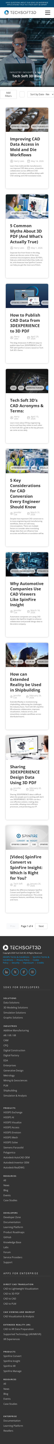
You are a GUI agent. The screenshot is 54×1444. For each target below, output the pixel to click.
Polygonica (9, 1152)
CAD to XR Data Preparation (18, 1329)
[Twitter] (15, 972)
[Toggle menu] (47, 12)
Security (15, 962)
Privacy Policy (23, 960)
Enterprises (9, 1065)
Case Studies (10, 1200)
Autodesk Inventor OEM (16, 1162)
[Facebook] (23, 972)
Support (7, 1262)
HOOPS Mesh (10, 1137)
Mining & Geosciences (15, 1080)
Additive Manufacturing (16, 1030)
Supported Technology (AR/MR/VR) (22, 1334)
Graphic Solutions (13, 1017)
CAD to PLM (9, 1303)
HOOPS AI (8, 1117)
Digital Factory (11, 1055)
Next (41, 926)
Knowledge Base (12, 1242)
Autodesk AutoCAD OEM (16, 1157)
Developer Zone (12, 1217)
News (6, 1185)
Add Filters (8, 94)
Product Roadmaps (13, 1232)
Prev (12, 926)
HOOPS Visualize (12, 1122)
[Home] (20, 14)
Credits (40, 962)
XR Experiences (11, 1339)
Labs (5, 1247)
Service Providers (12, 1257)
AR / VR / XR (9, 1035)
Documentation (12, 1222)
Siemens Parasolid (13, 1147)
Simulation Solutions (14, 1012)
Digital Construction (14, 1050)
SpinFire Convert (12, 1356)
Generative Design (13, 1070)
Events (7, 1195)
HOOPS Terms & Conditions (16, 957)
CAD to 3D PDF (11, 1293)
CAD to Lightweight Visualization (20, 1288)
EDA (5, 1060)
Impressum (28, 962)
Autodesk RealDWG (13, 1167)
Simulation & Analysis (15, 1095)
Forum (7, 1252)
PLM (5, 1085)
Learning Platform (13, 1227)
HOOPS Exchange (12, 1112)
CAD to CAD (9, 1298)
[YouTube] (32, 972)
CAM (5, 1040)
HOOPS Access (11, 1127)
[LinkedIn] (6, 972)
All (4, 1180)
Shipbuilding (10, 1090)
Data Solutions (11, 1002)
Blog (5, 1190)
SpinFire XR (9, 1366)
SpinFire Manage (12, 1371)
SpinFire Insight (11, 1361)
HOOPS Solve (10, 1142)
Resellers (8, 1430)
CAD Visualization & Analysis (18, 1316)
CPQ (5, 1045)
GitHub (7, 1237)
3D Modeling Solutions (15, 1007)
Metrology (9, 1075)
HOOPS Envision (12, 1132)
